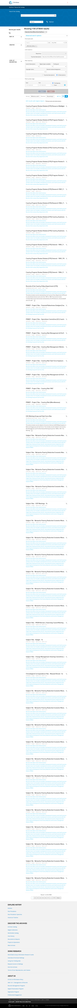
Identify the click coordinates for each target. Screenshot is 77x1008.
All (10, 39)
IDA (27, 1006)
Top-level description (36, 57)
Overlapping (56, 83)
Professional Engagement (15, 995)
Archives (16, 2)
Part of (11, 36)
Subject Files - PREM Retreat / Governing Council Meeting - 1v (46, 623)
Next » (58, 898)
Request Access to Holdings (15, 964)
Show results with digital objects (53, 101)
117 (54, 898)
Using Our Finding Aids (14, 961)
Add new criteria (31, 46)
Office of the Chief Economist (15, 50)
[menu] (68, 2)
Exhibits (10, 908)
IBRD (23, 1006)
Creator (11, 45)
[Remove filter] (46, 32)
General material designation (54, 69)
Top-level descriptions (48, 75)
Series (10, 72)
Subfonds (11, 74)
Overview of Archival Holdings (16, 958)
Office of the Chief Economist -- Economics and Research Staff (15, 54)
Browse (36, 22)
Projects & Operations (14, 942)
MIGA (33, 1006)
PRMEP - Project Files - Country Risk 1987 (39, 388)
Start (27, 82)
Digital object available (45, 64)
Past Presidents (12, 911)
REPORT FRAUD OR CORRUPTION (23, 1002)
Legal (10, 999)
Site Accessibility (25, 999)
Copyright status (30, 69)
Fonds (10, 77)
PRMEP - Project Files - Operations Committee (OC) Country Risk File (48, 319)
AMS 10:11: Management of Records (18, 982)
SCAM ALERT (11, 1002)
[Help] (65, 85)
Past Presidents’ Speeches (15, 914)
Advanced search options (33, 35)
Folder (11, 67)
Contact (47, 999)
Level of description (13, 61)
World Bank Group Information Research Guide (21, 954)
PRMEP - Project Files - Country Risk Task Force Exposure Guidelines (48, 361)
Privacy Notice (16, 999)
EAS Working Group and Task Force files (35, 314)
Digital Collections (13, 930)
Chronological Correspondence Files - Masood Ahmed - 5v (44, 674)
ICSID (36, 1006)
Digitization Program (13, 992)
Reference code (35, 96)
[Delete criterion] (65, 42)
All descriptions (61, 75)
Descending (50, 96)
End (40, 82)
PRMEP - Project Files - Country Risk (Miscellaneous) (43, 402)
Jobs (43, 999)
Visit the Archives (12, 967)
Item (10, 69)
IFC (29, 1006)
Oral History (11, 936)
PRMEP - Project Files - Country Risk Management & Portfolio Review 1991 (50, 375)
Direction (43, 96)
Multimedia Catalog (13, 933)
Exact (54, 85)
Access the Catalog (19, 7)
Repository (38, 53)
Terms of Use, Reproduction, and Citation (19, 970)
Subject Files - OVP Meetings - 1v (36, 503)
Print (59, 96)
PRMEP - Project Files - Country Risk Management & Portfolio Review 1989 (50, 333)
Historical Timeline (13, 917)
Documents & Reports (14, 939)
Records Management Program (16, 985)
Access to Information (35, 999)
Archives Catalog (12, 927)
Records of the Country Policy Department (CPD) (37, 115)
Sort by (27, 96)
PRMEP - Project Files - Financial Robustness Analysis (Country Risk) (48, 305)
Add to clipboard (66, 106)
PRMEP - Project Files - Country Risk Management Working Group (47, 347)
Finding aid (56, 64)
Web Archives (11, 945)
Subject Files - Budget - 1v (34, 640)
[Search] (38, 15)
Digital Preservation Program (16, 989)
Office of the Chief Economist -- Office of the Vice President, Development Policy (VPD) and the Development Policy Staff (15, 52)
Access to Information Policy (15, 979)
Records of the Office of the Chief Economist (15, 41)
